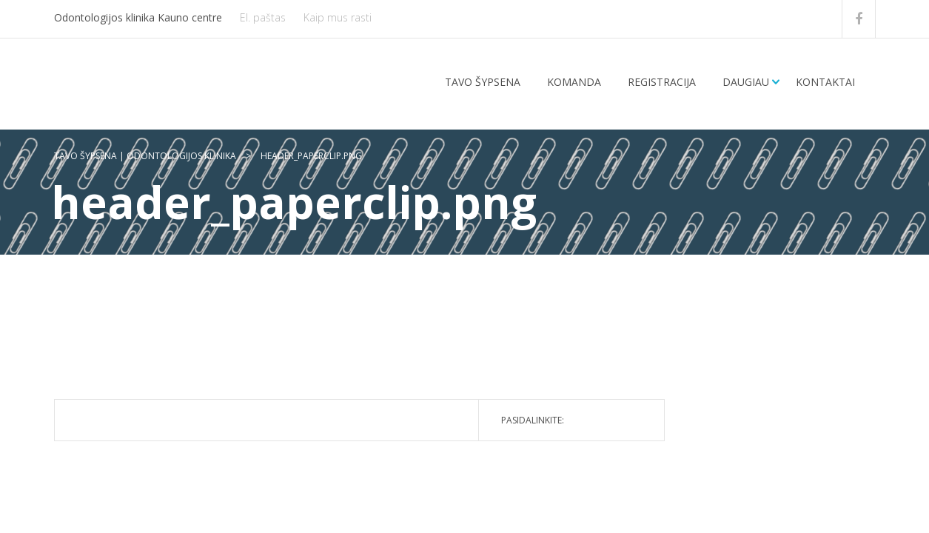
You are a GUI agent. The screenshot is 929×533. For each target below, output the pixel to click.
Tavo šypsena (482, 82)
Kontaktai (825, 82)
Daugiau (745, 82)
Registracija (662, 82)
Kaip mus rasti (337, 17)
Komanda (574, 82)
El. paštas (263, 17)
